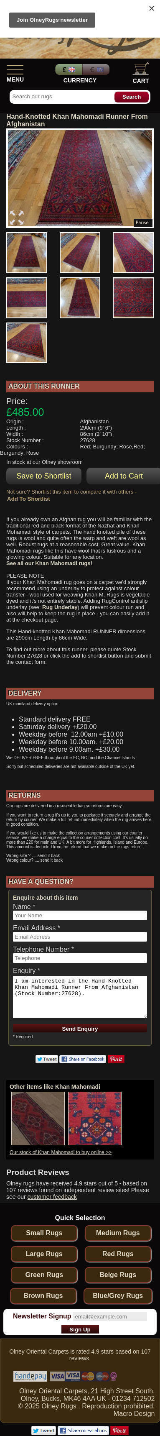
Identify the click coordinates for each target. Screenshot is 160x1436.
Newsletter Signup (42, 1316)
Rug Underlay (60, 607)
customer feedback (52, 1196)
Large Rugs (44, 1253)
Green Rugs (44, 1274)
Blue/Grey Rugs (118, 1295)
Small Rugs (44, 1232)
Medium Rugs (118, 1232)
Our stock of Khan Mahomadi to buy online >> (61, 1152)
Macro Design (134, 1413)
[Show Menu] (15, 68)
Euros (97, 69)
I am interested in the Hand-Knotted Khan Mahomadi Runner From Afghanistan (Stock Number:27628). (80, 997)
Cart (140, 73)
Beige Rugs (117, 1274)
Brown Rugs (43, 1295)
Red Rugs (118, 1253)
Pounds (67, 69)
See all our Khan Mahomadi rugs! (49, 563)
